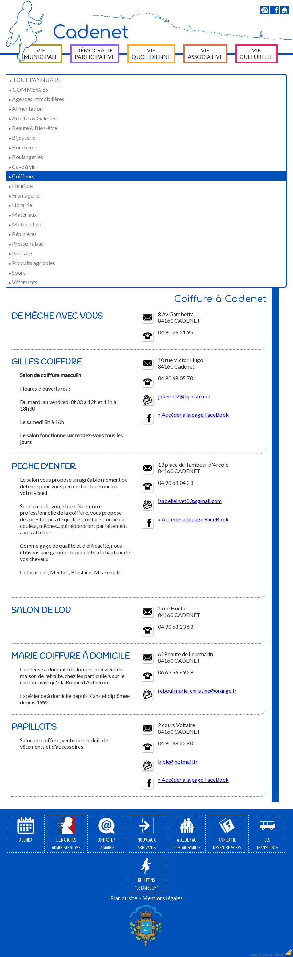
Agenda (25, 830)
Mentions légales (162, 898)
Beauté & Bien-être (32, 128)
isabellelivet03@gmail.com (190, 501)
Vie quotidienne (151, 53)
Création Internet (277, 954)
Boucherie (22, 147)
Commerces (28, 89)
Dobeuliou (256, 954)
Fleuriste (20, 185)
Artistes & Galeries (32, 118)
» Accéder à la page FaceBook (193, 414)
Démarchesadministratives (66, 834)
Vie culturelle (256, 53)
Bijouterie (21, 137)
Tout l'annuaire (35, 79)
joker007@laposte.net (184, 396)
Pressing (20, 253)
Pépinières (22, 234)
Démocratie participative (95, 53)
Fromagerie (24, 195)
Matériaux (22, 214)
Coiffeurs (21, 176)
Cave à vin (22, 166)
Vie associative (205, 53)
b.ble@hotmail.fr (178, 761)
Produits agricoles (31, 262)
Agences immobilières (36, 99)
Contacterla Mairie (106, 834)
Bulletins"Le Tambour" (146, 874)
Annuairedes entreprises (227, 834)
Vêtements (22, 282)
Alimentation (25, 108)
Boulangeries (25, 156)
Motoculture (25, 224)
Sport (16, 272)
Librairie (20, 205)
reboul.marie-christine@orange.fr (197, 690)
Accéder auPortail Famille (186, 834)
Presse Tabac (26, 243)
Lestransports (267, 834)
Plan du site (123, 898)
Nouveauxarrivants (147, 834)
